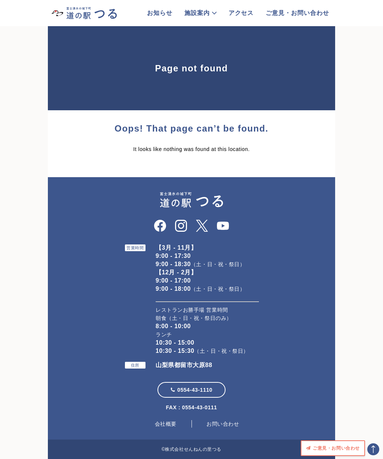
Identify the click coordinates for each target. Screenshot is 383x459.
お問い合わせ (222, 424)
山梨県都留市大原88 (184, 365)
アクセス (241, 13)
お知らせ (159, 13)
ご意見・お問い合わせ (297, 13)
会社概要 (166, 424)
